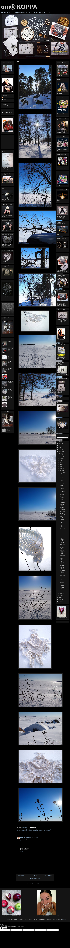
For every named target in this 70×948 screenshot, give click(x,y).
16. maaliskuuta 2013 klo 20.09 (31, 837)
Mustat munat (62, 497)
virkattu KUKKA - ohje (10, 363)
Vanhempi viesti (48, 875)
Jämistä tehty (61, 559)
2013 (60, 453)
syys (61, 460)
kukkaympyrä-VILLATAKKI (10, 357)
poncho (30, 830)
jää (30, 829)
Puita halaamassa (62, 562)
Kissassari (62, 565)
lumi (35, 829)
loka (61, 458)
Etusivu (35, 875)
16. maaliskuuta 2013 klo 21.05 (32, 845)
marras (61, 456)
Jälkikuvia (62, 530)
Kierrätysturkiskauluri (62, 577)
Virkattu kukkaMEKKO (10, 397)
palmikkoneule (25, 830)
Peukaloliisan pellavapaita (62, 589)
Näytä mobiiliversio (35, 878)
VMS (5, 99)
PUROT (61, 499)
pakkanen (19, 830)
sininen (34, 830)
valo (44, 830)
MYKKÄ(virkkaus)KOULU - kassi (10, 350)
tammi (61, 595)
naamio (41, 829)
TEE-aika (62, 542)
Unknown (6, 97)
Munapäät (62, 483)
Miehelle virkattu (62, 478)
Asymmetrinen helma (10, 403)
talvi (37, 830)
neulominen (45, 829)
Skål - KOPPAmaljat (62, 525)
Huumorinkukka (62, 505)
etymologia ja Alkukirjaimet (5, 105)
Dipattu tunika (61, 486)
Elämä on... (62, 528)
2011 (60, 599)
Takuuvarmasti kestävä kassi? (62, 572)
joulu (61, 454)
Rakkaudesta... (62, 492)
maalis (61, 472)
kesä (61, 466)
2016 (60, 447)
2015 (60, 449)
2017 (60, 445)
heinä (61, 464)
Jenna (21, 837)
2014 (60, 451)
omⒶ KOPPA (19, 7)
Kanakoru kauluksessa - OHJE (62, 552)
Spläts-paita (61, 517)
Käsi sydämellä (62, 533)
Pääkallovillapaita (62, 522)
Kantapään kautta (62, 568)
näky (50, 829)
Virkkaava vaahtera (62, 514)
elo (60, 462)
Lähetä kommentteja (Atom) (36, 883)
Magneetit (62, 519)
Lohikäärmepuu (62, 481)
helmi (61, 593)
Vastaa (21, 841)
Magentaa (62, 585)
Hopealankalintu (62, 548)
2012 (60, 597)
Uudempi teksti (21, 875)
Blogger (64, 919)
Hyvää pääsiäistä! (62, 475)
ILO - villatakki (10, 375)
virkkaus (48, 830)
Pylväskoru (62, 511)
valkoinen (41, 830)
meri (38, 829)
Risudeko (62, 494)
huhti (61, 470)
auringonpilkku (25, 829)
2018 (60, 443)
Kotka (32, 829)
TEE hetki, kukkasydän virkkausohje (62, 538)
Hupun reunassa (62, 580)
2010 (60, 601)
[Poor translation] (5, 928)
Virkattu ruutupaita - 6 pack (10, 391)
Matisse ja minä (62, 489)
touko (61, 468)
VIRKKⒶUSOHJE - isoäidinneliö (10, 343)
